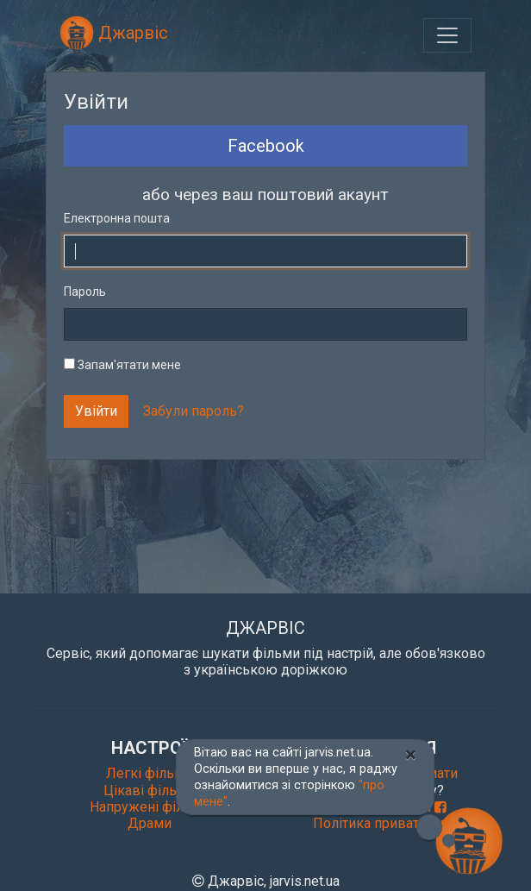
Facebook (266, 145)
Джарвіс (113, 33)
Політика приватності (382, 823)
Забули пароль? (193, 411)
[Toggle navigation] (447, 35)
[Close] (410, 754)
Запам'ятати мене (122, 365)
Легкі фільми (149, 773)
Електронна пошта (117, 218)
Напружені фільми (149, 807)
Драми (150, 823)
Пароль (85, 291)
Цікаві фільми (149, 790)
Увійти (96, 411)
